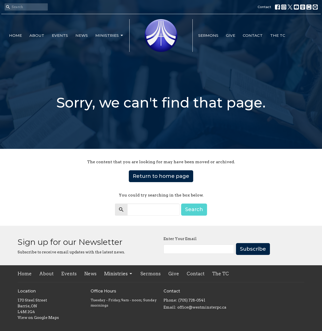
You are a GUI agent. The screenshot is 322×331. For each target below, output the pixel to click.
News (81, 35)
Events (60, 35)
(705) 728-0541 (191, 300)
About (36, 35)
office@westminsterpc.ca (201, 307)
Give (230, 35)
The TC (277, 35)
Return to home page (161, 176)
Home (15, 35)
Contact (264, 7)
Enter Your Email (180, 239)
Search (194, 209)
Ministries (109, 35)
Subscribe (253, 249)
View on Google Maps (38, 317)
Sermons (208, 35)
